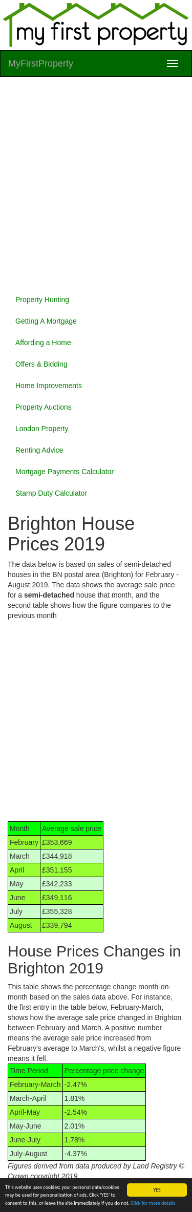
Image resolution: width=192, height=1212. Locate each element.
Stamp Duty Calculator (51, 493)
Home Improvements (48, 385)
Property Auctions (43, 407)
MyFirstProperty (40, 63)
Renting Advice (39, 450)
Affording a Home (43, 342)
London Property (42, 428)
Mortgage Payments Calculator (64, 471)
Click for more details (153, 1203)
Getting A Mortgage (46, 321)
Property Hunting (42, 299)
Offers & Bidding (41, 364)
